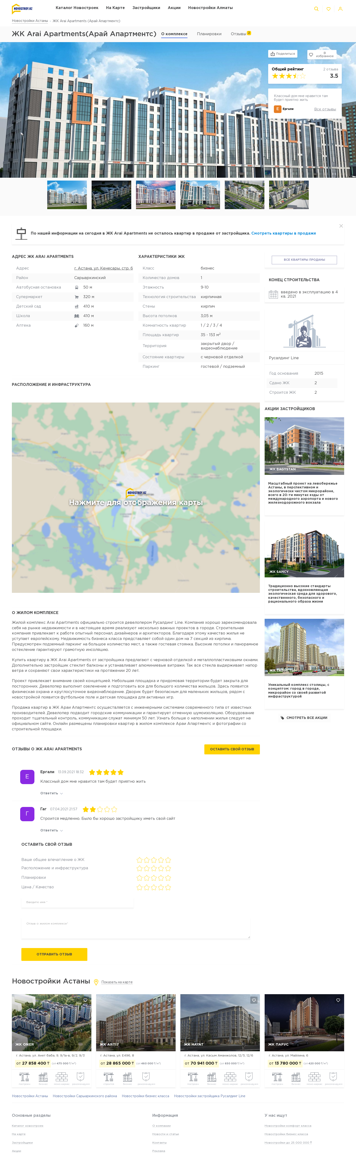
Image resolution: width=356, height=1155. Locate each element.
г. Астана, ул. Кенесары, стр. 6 (103, 268)
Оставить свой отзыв (232, 749)
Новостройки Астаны (30, 21)
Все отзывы (325, 108)
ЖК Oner (24, 1044)
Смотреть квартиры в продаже (283, 233)
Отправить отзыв (54, 954)
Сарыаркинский (90, 278)
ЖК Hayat (194, 1044)
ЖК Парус (278, 1044)
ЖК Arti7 (109, 1044)
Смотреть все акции (304, 718)
